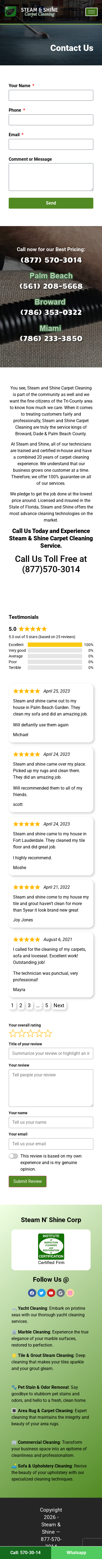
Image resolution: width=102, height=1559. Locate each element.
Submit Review (27, 1181)
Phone (15, 110)
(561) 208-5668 (51, 285)
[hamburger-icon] (91, 12)
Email (15, 134)
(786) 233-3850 (51, 338)
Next (59, 1005)
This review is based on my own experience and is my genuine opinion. (51, 1162)
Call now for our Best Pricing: (51, 249)
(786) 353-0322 (51, 311)
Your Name (20, 85)
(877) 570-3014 (51, 259)
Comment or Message (30, 159)
